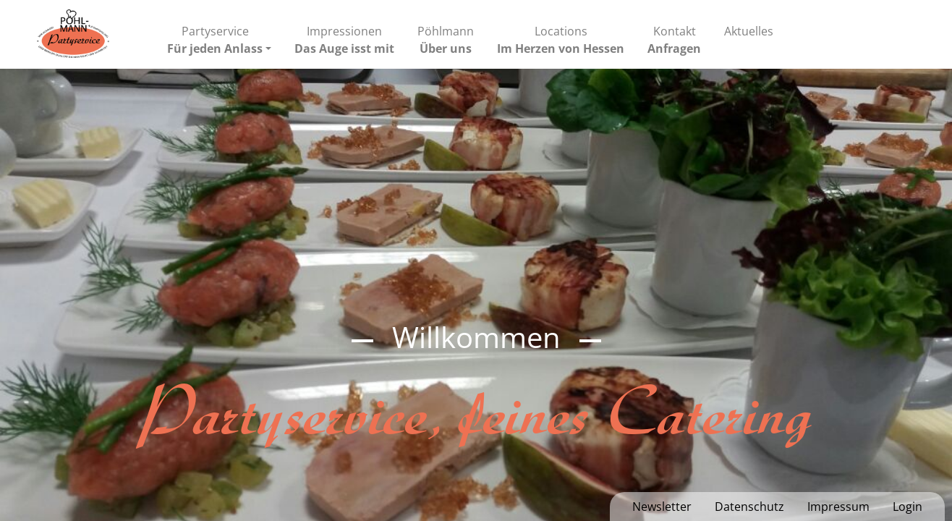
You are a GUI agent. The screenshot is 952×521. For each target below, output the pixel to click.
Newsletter (662, 506)
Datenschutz (749, 506)
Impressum (838, 506)
